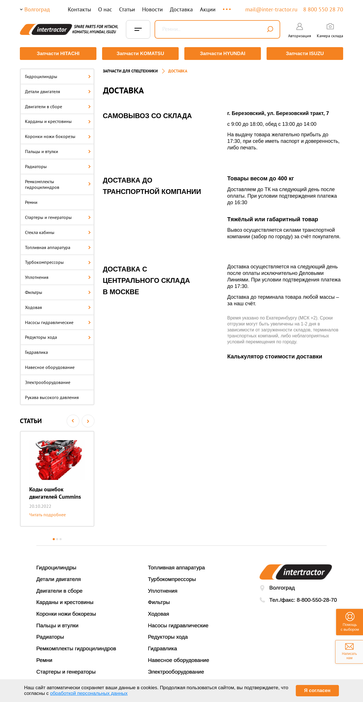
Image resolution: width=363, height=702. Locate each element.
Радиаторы (58, 166)
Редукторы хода (58, 337)
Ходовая (58, 307)
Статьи (127, 9)
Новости (152, 9)
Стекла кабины (58, 232)
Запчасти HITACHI (58, 53)
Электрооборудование (47, 382)
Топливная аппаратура (58, 247)
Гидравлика (36, 352)
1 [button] (54, 539)
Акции (208, 9)
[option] (57, 479)
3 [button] (61, 539)
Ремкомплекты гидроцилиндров (58, 184)
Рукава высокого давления (52, 397)
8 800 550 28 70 (323, 9)
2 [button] (57, 539)
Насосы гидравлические (58, 322)
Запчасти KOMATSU (140, 53)
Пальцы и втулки (58, 151)
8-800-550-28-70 (317, 600)
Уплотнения (58, 277)
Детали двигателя (58, 91)
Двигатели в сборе (58, 106)
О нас (105, 9)
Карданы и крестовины (58, 121)
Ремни (31, 202)
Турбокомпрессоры (58, 262)
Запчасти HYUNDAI (222, 53)
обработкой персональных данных (89, 693)
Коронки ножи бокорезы (58, 136)
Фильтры (58, 292)
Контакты (79, 9)
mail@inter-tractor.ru (271, 9)
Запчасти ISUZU (305, 53)
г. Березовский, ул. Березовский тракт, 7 (278, 113)
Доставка (181, 9)
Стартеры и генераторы (58, 217)
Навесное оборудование (50, 367)
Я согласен (317, 690)
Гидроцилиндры (58, 76)
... (227, 6)
